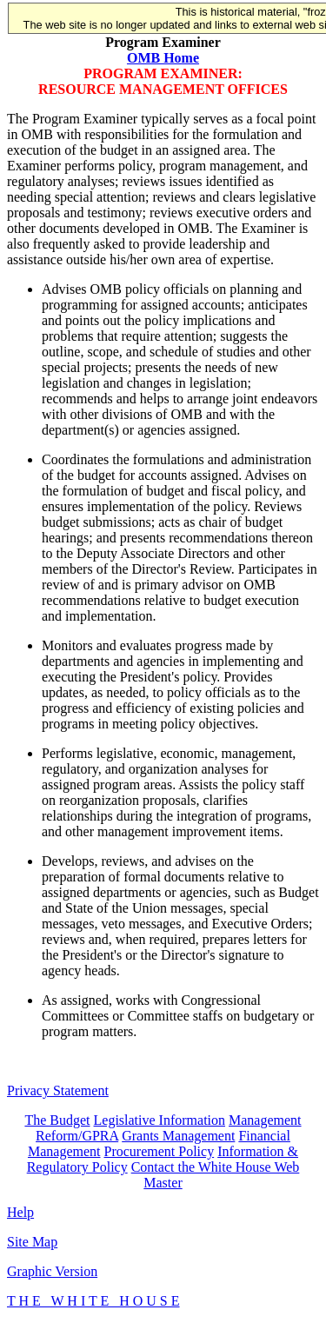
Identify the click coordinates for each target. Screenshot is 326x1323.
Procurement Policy (159, 1151)
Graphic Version (52, 1271)
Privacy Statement (58, 1090)
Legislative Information (160, 1120)
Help (20, 1212)
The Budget (57, 1120)
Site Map (32, 1241)
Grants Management (178, 1135)
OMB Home (163, 57)
